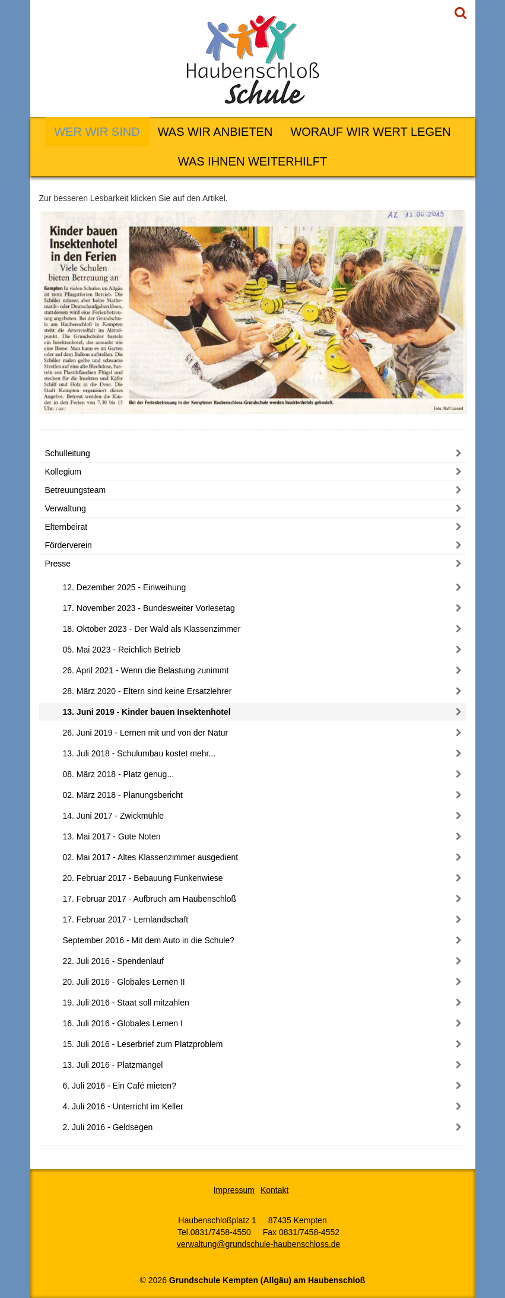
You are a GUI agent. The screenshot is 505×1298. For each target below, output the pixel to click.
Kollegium (63, 471)
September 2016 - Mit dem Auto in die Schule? (149, 940)
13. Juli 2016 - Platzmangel (113, 1065)
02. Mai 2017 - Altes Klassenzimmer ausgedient (151, 857)
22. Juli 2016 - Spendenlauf (113, 961)
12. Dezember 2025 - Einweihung (124, 587)
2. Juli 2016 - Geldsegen (108, 1127)
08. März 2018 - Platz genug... (118, 774)
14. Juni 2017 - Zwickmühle (113, 815)
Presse (58, 563)
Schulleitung (67, 453)
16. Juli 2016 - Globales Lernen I (123, 1023)
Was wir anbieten (215, 131)
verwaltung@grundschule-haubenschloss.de (259, 1244)
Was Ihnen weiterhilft (252, 161)
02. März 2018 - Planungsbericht (123, 795)
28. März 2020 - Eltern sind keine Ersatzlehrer (147, 691)
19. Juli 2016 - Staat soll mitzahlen (126, 1002)
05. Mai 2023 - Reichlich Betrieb (121, 649)
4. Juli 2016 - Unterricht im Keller (123, 1106)
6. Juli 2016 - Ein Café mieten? (119, 1085)
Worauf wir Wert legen (370, 131)
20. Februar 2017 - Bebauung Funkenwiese (143, 878)
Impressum (234, 1190)
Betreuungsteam (75, 490)
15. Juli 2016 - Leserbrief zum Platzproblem (143, 1044)
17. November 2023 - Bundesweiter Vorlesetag (149, 608)
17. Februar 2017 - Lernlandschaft (126, 919)
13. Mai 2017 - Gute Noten (112, 836)
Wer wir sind (96, 131)
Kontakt (274, 1190)
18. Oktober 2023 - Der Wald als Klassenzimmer (152, 629)
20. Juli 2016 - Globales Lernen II (124, 982)
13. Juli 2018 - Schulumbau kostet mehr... (139, 753)
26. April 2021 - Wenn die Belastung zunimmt (146, 670)
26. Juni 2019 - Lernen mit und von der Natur (145, 732)
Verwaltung (65, 508)
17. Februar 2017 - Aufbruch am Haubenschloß (150, 898)
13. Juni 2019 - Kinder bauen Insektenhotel (147, 712)
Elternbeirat (66, 527)
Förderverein (68, 545)
